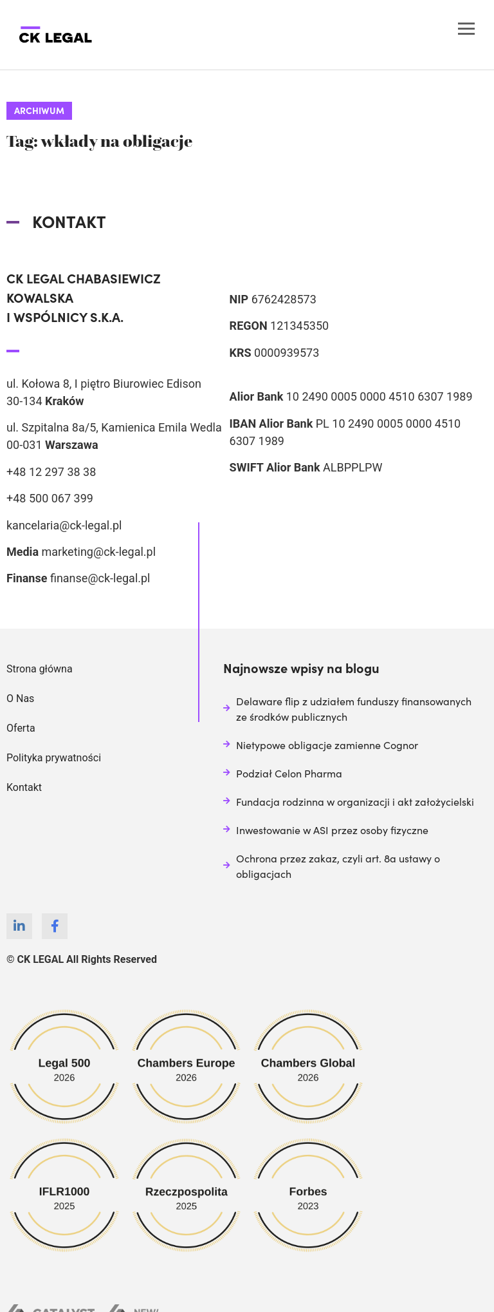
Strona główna (39, 669)
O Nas (20, 698)
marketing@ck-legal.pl (98, 551)
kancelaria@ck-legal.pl (64, 525)
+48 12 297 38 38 (51, 472)
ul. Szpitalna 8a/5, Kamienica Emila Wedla (114, 427)
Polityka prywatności (53, 758)
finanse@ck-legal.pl (100, 578)
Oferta (20, 728)
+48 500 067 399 (49, 498)
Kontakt (24, 787)
